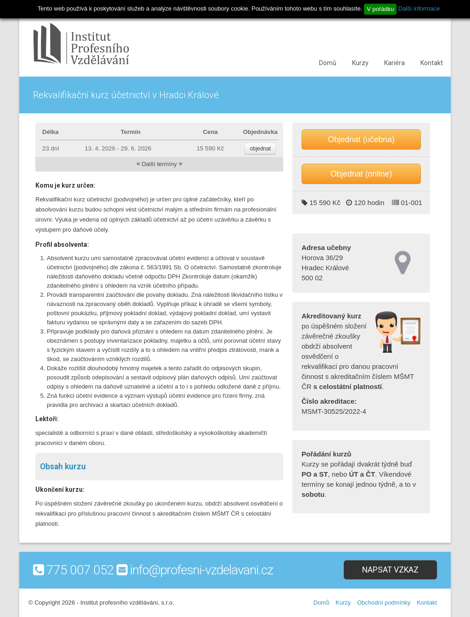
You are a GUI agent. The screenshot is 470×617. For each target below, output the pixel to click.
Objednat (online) (361, 173)
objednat (260, 148)
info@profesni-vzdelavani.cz (201, 570)
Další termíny (159, 164)
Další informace (419, 8)
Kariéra (394, 63)
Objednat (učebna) (361, 139)
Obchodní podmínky (383, 602)
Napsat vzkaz (390, 569)
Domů (327, 63)
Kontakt (431, 63)
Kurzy (360, 63)
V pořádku (380, 9)
